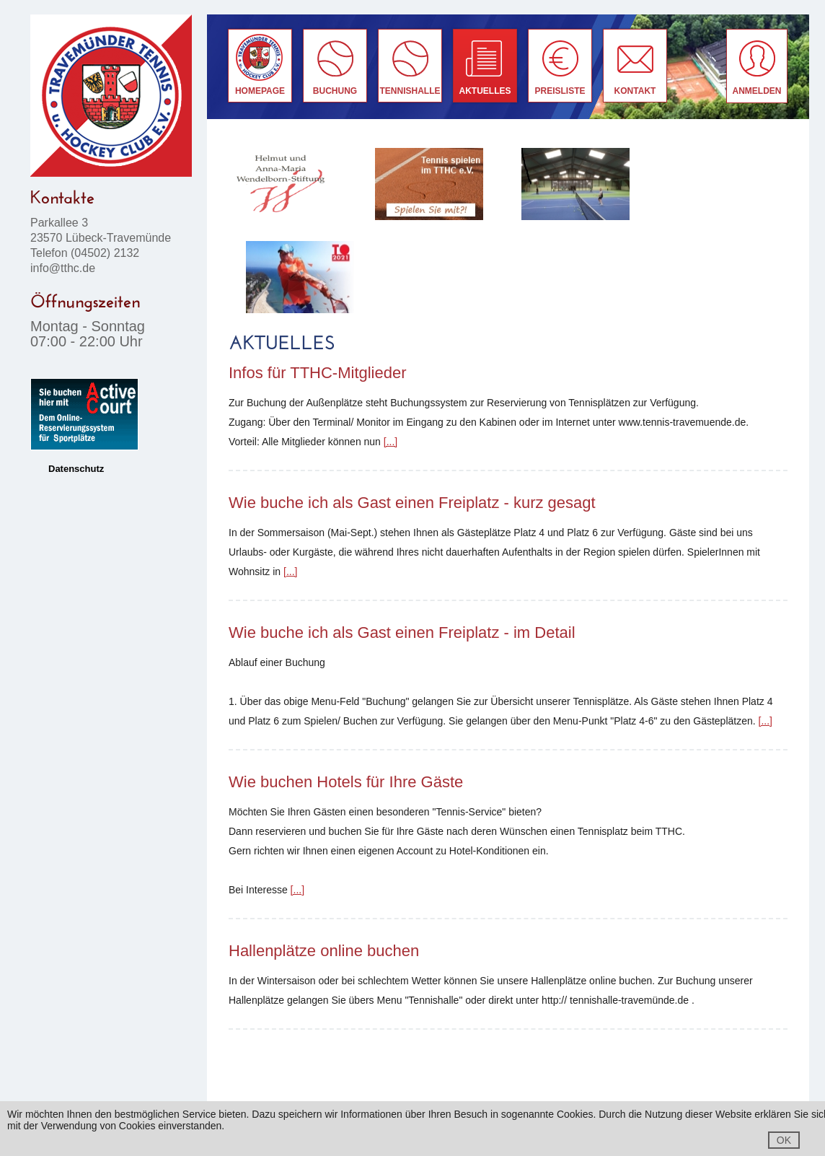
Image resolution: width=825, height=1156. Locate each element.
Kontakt (635, 91)
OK (784, 1140)
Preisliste (559, 91)
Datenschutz (76, 468)
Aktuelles (485, 91)
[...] (390, 441)
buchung (335, 91)
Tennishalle (410, 91)
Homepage (260, 91)
